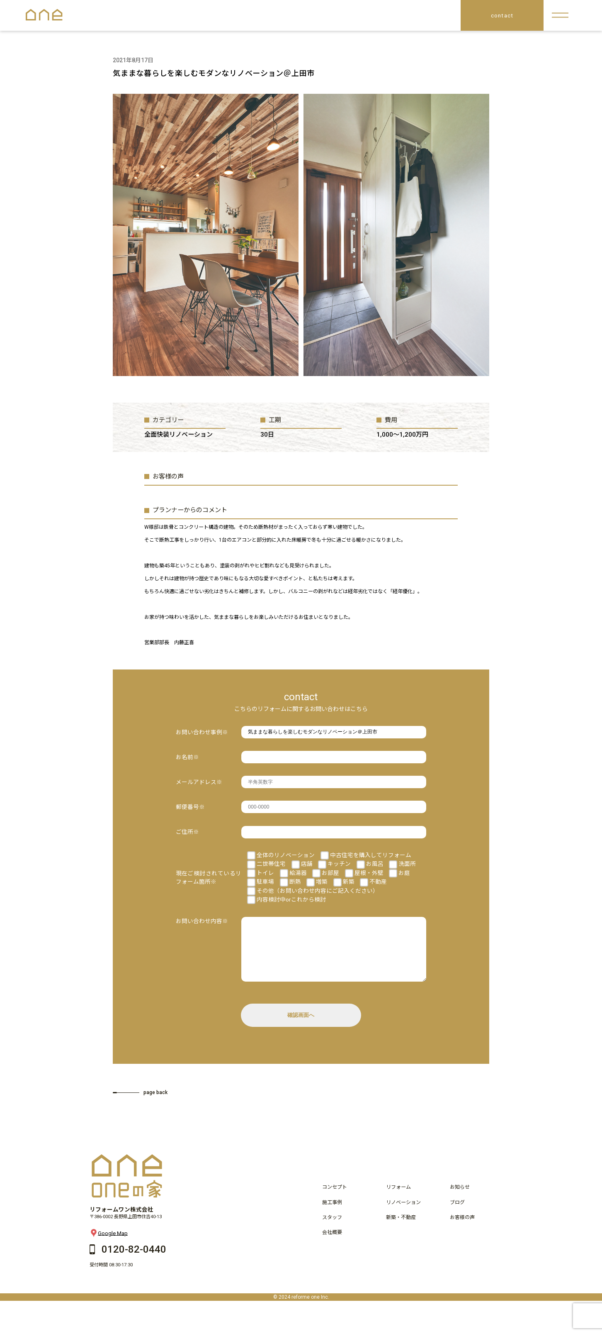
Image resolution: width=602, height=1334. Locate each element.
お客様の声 (462, 1230)
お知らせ (460, 1199)
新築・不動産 (401, 1230)
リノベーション (403, 1215)
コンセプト (334, 1199)
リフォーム (398, 1199)
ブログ (457, 1215)
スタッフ (332, 1230)
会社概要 (332, 1245)
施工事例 (332, 1215)
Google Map (109, 1245)
